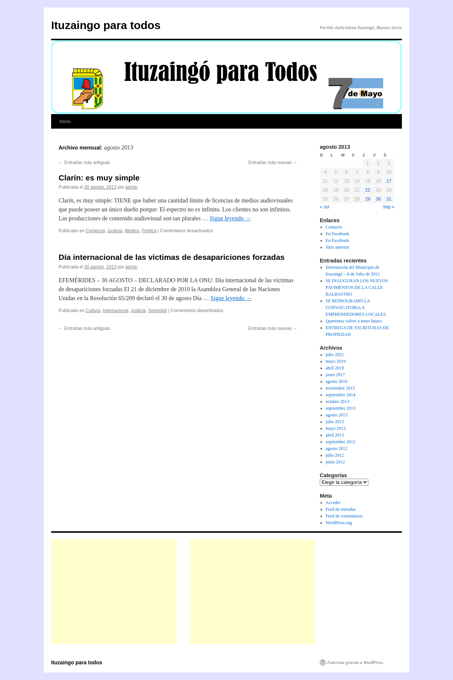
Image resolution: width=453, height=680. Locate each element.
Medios (132, 230)
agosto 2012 (336, 448)
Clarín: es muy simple (99, 177)
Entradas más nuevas (273, 162)
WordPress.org (339, 522)
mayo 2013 (336, 428)
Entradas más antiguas (84, 162)
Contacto (334, 227)
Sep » (388, 207)
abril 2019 (335, 368)
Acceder (333, 502)
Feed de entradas (341, 509)
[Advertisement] (113, 591)
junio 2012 (335, 462)
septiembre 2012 (341, 441)
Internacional (115, 310)
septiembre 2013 (341, 408)
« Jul (324, 207)
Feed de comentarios (344, 516)
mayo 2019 (336, 361)
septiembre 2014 (341, 394)
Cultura (93, 310)
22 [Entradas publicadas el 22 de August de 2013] (367, 190)
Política (149, 230)
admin (131, 187)
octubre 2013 (337, 401)
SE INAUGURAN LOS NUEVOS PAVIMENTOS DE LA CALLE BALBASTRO (357, 287)
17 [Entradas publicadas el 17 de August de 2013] (389, 181)
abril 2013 (335, 435)
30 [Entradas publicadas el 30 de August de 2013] (378, 199)
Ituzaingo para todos (105, 25)
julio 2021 (335, 354)
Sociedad (157, 310)
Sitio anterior (337, 247)
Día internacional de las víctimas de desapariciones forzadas (172, 257)
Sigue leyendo (230, 218)
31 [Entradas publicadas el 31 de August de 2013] (389, 199)
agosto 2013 (336, 415)
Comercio (95, 230)
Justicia (114, 230)
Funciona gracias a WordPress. (355, 662)
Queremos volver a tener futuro (354, 321)
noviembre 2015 (340, 388)
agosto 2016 (336, 381)
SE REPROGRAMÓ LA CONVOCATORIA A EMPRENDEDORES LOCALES (356, 307)
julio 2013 (335, 421)
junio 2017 (335, 374)
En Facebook (337, 233)
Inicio (65, 121)
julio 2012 (335, 455)
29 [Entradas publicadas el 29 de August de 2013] (367, 199)
